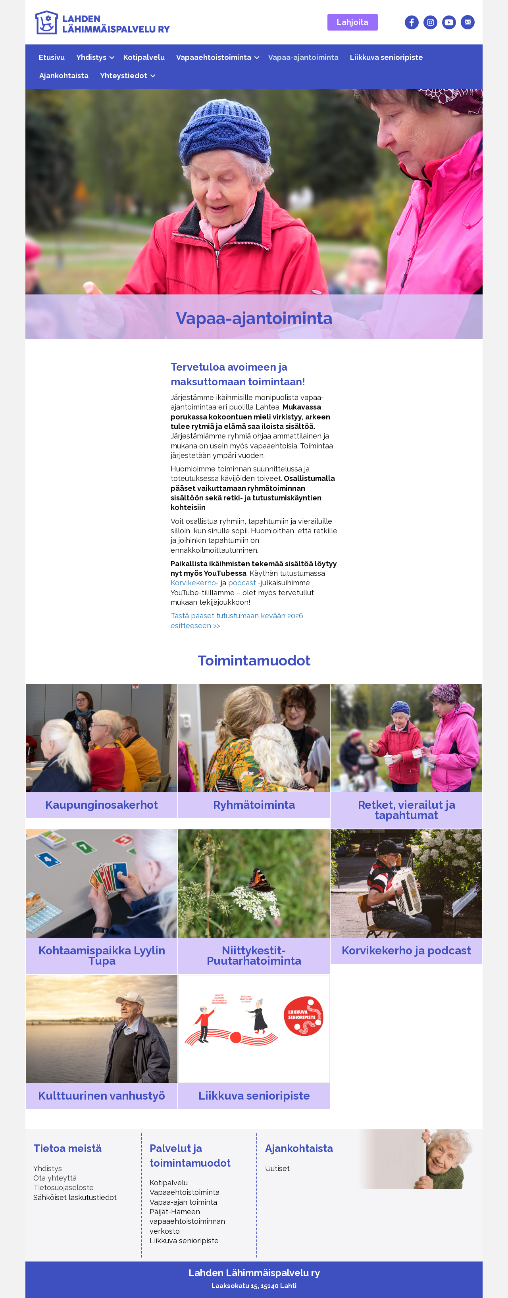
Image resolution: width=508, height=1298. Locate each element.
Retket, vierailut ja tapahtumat (406, 810)
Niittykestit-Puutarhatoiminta (254, 955)
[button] (111, 57)
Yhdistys (91, 57)
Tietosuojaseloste (63, 1187)
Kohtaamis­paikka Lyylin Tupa (101, 955)
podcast (242, 583)
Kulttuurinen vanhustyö (101, 1095)
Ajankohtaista (64, 75)
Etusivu (52, 57)
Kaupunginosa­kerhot (101, 804)
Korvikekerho (193, 583)
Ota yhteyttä (55, 1178)
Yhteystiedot (123, 75)
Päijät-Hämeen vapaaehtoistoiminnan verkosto (187, 1221)
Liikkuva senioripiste (386, 57)
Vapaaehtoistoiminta (213, 57)
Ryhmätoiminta (254, 804)
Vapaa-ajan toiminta (184, 1202)
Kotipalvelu (144, 57)
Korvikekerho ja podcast (406, 950)
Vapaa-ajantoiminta (303, 57)
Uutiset (277, 1168)
